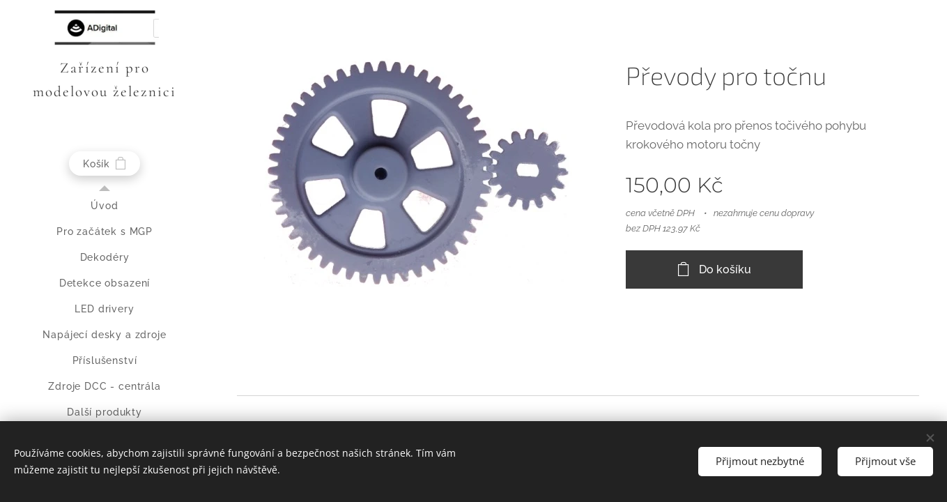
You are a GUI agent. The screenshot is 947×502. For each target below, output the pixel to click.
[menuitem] (104, 206)
